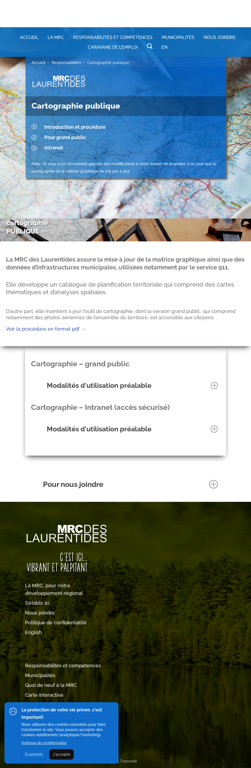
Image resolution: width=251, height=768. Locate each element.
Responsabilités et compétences (63, 665)
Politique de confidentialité (55, 622)
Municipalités (40, 675)
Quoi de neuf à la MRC (51, 685)
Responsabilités (66, 62)
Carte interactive (44, 695)
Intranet (53, 147)
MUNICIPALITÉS (178, 37)
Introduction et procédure (75, 127)
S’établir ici (37, 603)
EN (165, 47)
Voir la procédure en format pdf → (46, 329)
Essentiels (34, 754)
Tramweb (128, 761)
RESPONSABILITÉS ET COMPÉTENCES (113, 37)
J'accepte (61, 754)
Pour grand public (65, 137)
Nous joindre (220, 37)
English (33, 632)
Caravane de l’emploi (113, 47)
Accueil (29, 37)
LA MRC (56, 37)
